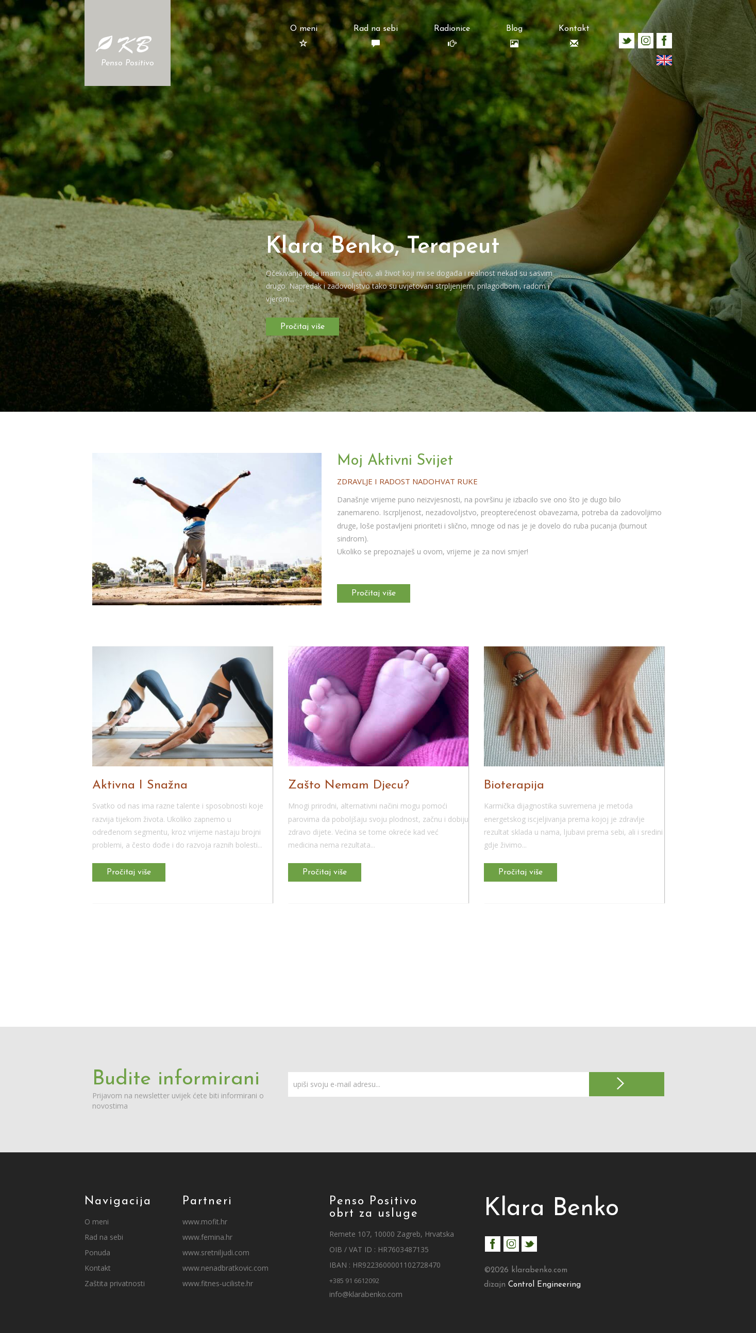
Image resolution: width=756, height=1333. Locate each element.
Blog (514, 36)
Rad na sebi (376, 36)
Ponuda (97, 1252)
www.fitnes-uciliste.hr (217, 1283)
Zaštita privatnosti (115, 1283)
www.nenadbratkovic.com (225, 1268)
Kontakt (574, 36)
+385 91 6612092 (354, 1280)
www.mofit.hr (204, 1221)
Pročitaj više (304, 326)
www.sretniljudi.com (215, 1252)
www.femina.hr (207, 1237)
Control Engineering (544, 1285)
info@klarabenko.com (365, 1294)
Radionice (452, 36)
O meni (303, 36)
